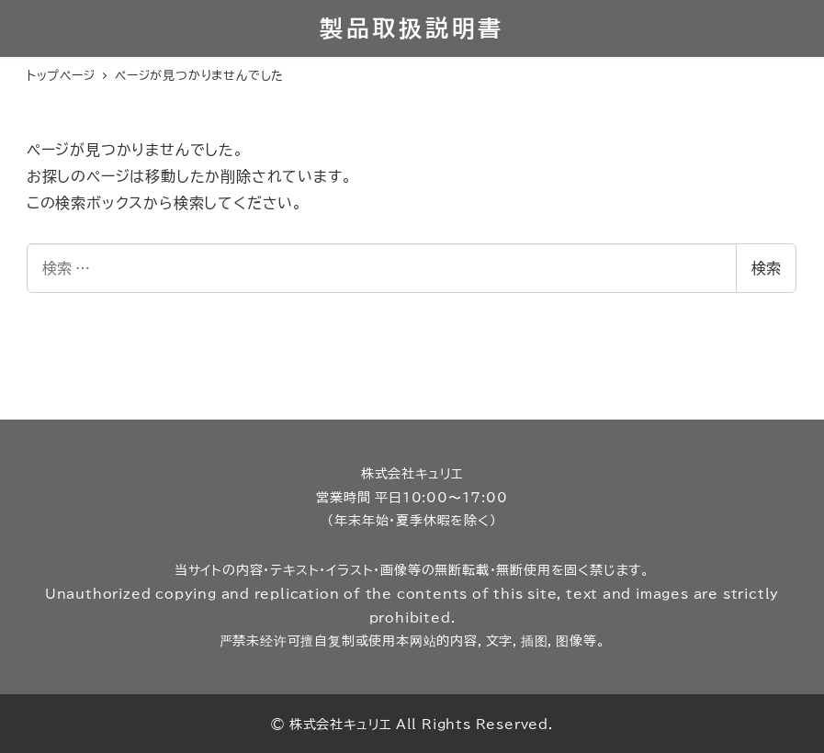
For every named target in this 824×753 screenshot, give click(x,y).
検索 (766, 268)
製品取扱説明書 (412, 28)
